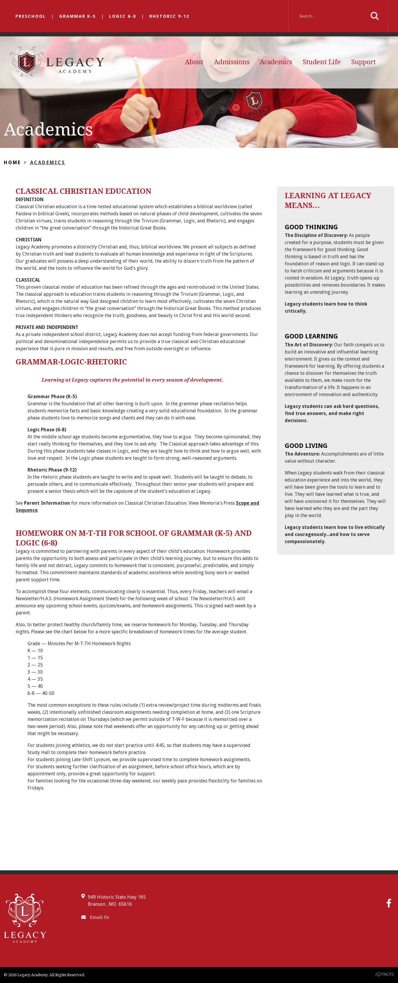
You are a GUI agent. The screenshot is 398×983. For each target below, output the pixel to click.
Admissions (232, 62)
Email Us (95, 917)
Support (363, 62)
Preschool (30, 16)
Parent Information (47, 503)
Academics (276, 62)
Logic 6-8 (122, 16)
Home (12, 162)
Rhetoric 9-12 (169, 16)
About (194, 62)
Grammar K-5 (77, 16)
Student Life (322, 62)
